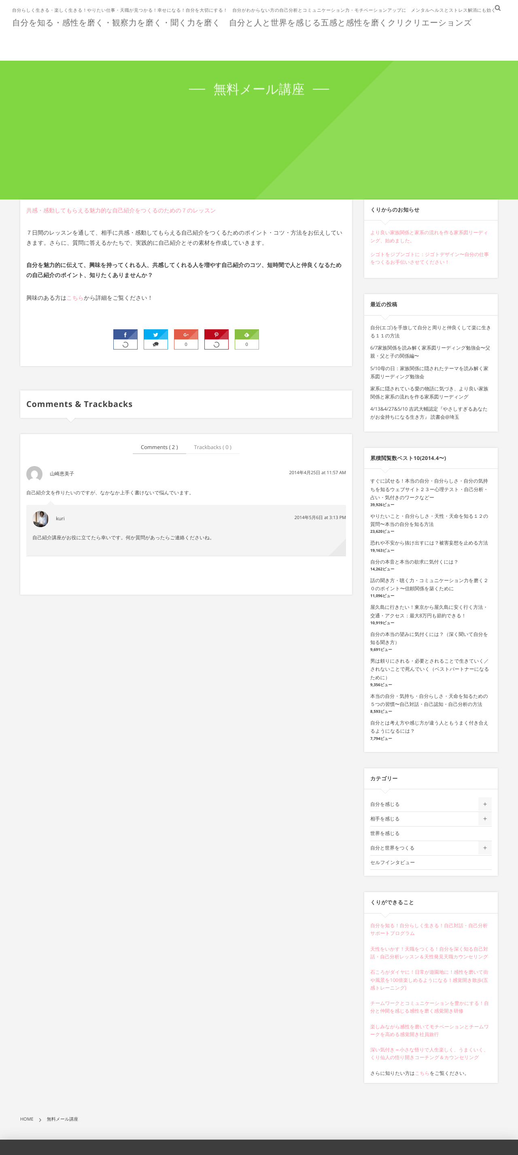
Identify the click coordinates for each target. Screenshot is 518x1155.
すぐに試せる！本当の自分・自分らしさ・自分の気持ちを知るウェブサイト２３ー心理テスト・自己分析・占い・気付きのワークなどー (429, 488)
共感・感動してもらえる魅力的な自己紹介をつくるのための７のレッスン (121, 210)
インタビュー (433, 41)
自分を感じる (385, 804)
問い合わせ (483, 41)
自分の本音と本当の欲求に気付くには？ (414, 561)
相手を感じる (385, 818)
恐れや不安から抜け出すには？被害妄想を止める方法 (429, 542)
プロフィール (339, 41)
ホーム (209, 41)
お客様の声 (289, 41)
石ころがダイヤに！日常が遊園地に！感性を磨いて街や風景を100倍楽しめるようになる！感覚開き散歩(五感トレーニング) (429, 980)
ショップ (245, 41)
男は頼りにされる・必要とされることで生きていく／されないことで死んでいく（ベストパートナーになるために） (429, 668)
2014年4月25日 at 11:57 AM (317, 473)
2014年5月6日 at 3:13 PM (320, 518)
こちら (75, 298)
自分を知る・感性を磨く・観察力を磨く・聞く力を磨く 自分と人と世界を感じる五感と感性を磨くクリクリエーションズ (242, 22)
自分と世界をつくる (392, 847)
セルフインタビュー (392, 862)
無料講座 (386, 41)
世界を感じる (385, 833)
